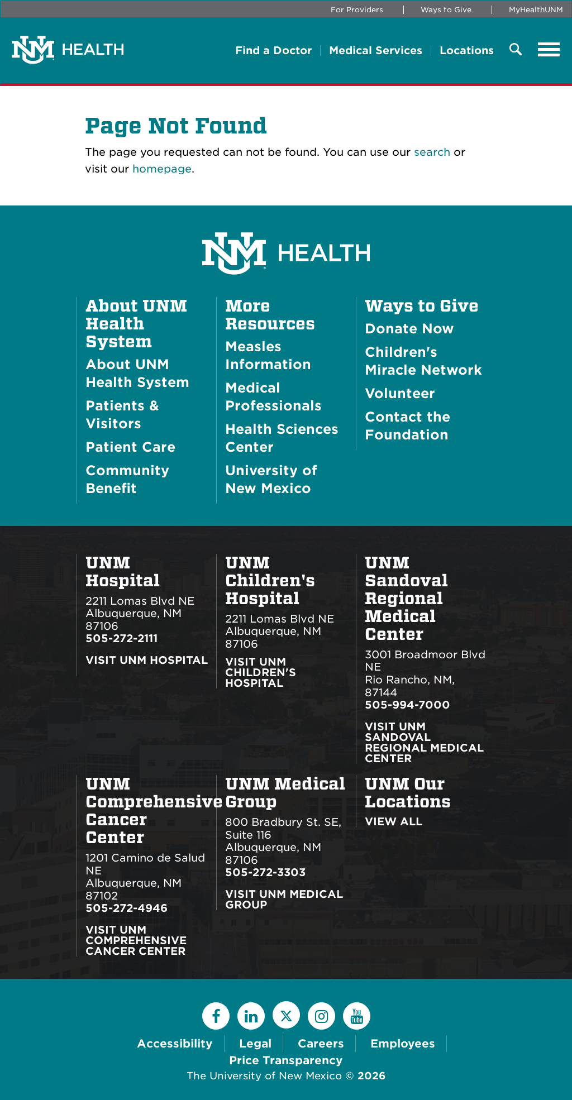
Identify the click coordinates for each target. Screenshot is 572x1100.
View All (393, 821)
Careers (321, 1043)
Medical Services (375, 50)
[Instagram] (321, 1016)
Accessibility (175, 1043)
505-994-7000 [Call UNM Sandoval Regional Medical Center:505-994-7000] (407, 705)
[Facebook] (216, 1016)
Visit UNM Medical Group (284, 899)
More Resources (270, 314)
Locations (467, 50)
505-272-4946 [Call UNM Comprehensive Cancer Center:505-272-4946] (126, 908)
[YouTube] (356, 1016)
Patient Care (130, 447)
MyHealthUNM (536, 10)
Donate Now (409, 329)
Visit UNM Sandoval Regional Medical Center (424, 742)
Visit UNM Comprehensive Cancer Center (136, 940)
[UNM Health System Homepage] (286, 222)
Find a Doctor (273, 50)
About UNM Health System (136, 323)
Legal (255, 1043)
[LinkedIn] (251, 1016)
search (432, 152)
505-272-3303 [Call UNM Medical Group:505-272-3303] (265, 872)
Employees (402, 1043)
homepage (162, 168)
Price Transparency (286, 1060)
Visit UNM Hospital (146, 661)
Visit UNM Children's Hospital (260, 672)
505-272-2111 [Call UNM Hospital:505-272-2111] (121, 638)
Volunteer (400, 393)
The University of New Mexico (264, 1076)
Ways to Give (446, 10)
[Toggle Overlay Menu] (515, 50)
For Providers (357, 10)
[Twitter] (286, 1015)
